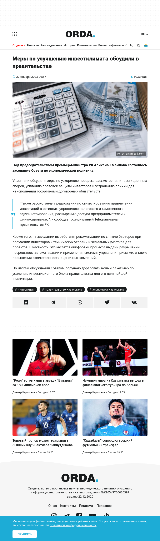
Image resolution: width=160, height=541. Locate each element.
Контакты (68, 505)
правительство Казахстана (63, 289)
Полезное (104, 505)
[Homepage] (80, 34)
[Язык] (144, 34)
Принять (25, 534)
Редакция (141, 77)
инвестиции (26, 289)
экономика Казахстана (108, 289)
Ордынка (18, 45)
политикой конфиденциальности (73, 525)
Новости (33, 45)
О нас (52, 505)
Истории (69, 45)
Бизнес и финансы (111, 45)
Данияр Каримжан (23, 392)
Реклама (86, 505)
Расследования (51, 45)
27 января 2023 (27, 77)
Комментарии (87, 45)
